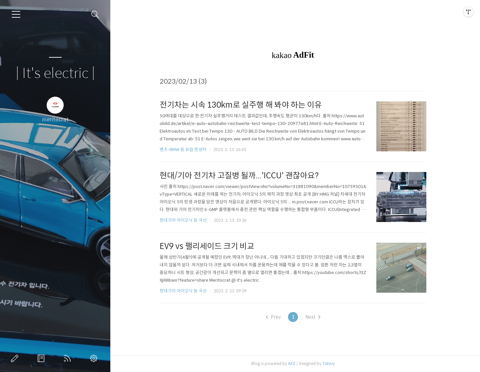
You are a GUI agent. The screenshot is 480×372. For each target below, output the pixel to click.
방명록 (42, 358)
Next (314, 317)
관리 (95, 358)
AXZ (294, 363)
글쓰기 (16, 358)
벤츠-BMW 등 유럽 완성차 (185, 149)
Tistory (331, 363)
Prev (275, 317)
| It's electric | (55, 73)
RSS (69, 358)
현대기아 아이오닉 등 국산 (185, 220)
